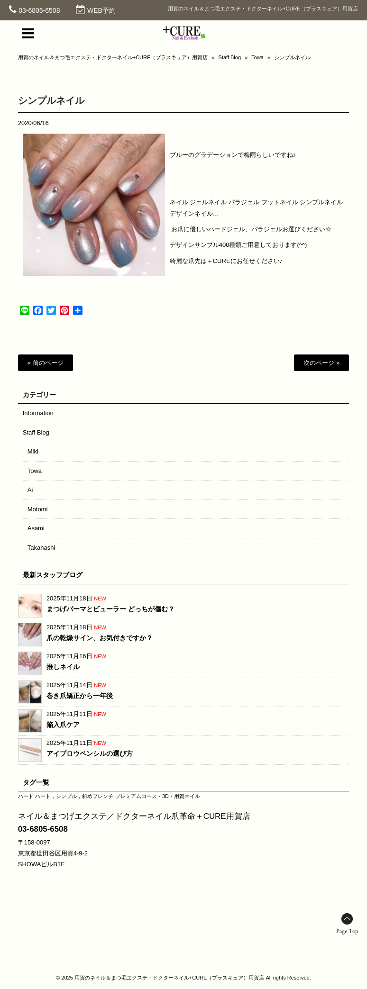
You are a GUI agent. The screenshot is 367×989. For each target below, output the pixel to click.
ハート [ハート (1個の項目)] (26, 796)
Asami (36, 528)
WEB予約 (101, 10)
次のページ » (321, 362)
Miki (33, 451)
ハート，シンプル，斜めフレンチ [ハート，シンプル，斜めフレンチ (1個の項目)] (74, 796)
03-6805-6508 (39, 10)
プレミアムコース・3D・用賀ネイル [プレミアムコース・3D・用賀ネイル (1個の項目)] (157, 796)
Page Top (347, 931)
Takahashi (41, 547)
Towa (257, 57)
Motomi (38, 509)
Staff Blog (230, 57)
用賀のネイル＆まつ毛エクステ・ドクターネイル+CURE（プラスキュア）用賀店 (113, 57)
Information (38, 413)
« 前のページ (46, 362)
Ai (30, 489)
